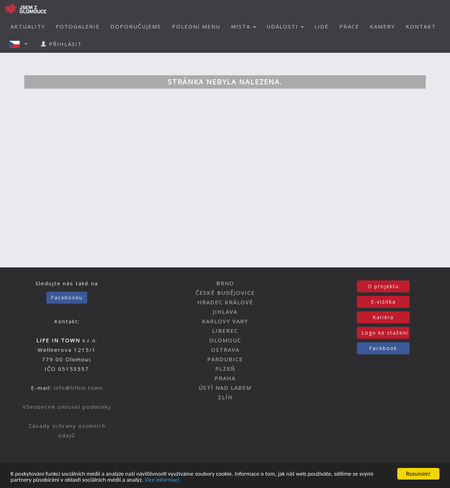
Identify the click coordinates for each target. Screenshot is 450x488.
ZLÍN (225, 397)
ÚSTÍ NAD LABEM (225, 387)
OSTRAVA (225, 349)
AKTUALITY (28, 26)
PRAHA (225, 378)
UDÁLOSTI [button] (285, 26)
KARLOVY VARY (225, 321)
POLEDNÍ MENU (196, 26)
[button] (20, 44)
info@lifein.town (78, 387)
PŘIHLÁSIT (61, 43)
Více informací (161, 480)
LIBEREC (225, 330)
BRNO (225, 283)
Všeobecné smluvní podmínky (66, 406)
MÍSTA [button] (243, 26)
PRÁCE (349, 26)
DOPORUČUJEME (135, 26)
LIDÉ (321, 26)
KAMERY (382, 26)
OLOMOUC (225, 340)
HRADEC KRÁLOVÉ (225, 302)
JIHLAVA (225, 311)
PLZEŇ (225, 368)
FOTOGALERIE (78, 26)
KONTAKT (421, 26)
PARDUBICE (225, 359)
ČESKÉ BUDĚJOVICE (225, 292)
